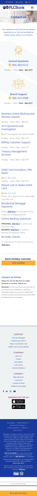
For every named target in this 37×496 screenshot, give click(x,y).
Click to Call (18, 493)
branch (29, 35)
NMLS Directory (22, 423)
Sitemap (24, 428)
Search (9, 2)
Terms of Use (17, 430)
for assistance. (25, 457)
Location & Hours (18, 383)
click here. (5, 245)
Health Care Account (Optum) (18, 347)
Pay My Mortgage (18, 338)
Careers (18, 359)
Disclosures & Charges (17, 425)
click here (11, 211)
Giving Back (18, 362)
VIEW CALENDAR (18, 263)
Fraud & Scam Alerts (18, 341)
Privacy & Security (13, 428)
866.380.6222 (20, 64)
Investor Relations (18, 368)
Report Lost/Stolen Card (18, 344)
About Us (18, 356)
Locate (19, 2)
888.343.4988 (20, 98)
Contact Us (19, 380)
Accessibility (11, 423)
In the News (18, 365)
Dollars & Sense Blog (18, 386)
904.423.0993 (28, 134)
